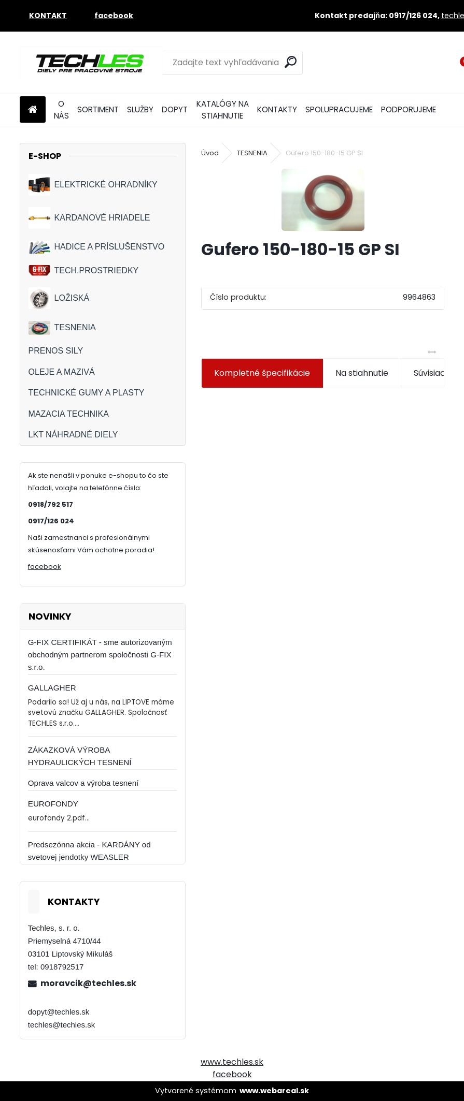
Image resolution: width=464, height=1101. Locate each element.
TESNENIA (62, 328)
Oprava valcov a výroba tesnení (83, 783)
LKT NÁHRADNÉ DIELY (73, 434)
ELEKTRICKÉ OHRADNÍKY (93, 185)
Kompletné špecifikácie (262, 373)
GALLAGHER (52, 687)
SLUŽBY (140, 109)
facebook (44, 566)
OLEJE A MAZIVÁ (62, 372)
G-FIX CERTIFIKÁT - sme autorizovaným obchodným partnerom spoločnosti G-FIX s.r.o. (100, 654)
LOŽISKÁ (59, 298)
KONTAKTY (277, 109)
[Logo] (91, 63)
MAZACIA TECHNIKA (69, 413)
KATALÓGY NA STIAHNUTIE (222, 109)
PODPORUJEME (408, 109)
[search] (291, 62)
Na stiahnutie (361, 373)
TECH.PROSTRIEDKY (84, 270)
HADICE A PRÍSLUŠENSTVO (97, 247)
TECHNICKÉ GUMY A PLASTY (87, 392)
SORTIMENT (98, 109)
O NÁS (61, 109)
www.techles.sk (232, 1062)
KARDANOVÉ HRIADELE (89, 218)
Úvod (210, 153)
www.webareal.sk (274, 1090)
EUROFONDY (53, 803)
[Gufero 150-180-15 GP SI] (323, 200)
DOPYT (175, 109)
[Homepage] (33, 110)
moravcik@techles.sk (88, 983)
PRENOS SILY (56, 350)
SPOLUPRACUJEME (339, 109)
